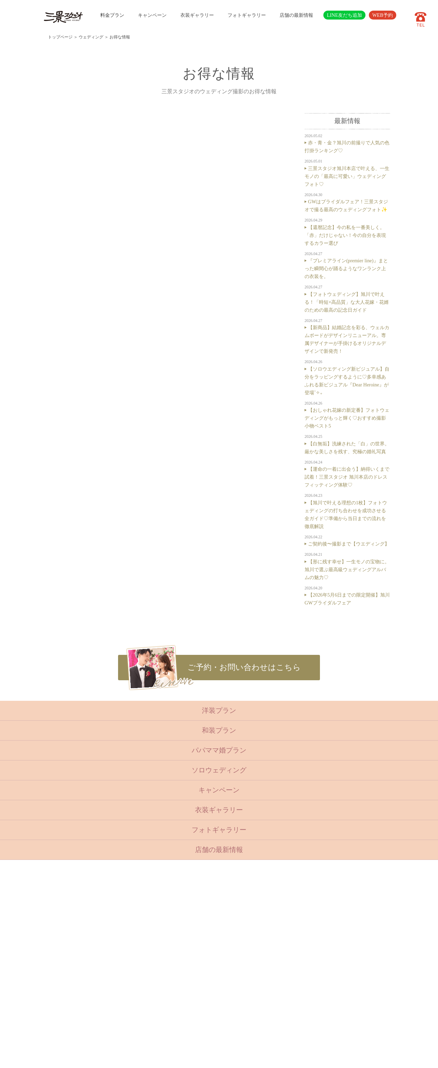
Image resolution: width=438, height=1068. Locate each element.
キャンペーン (152, 15)
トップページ (60, 37)
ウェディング (91, 37)
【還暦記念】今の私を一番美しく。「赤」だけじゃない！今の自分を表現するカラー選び (345, 235)
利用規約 (170, 1009)
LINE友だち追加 (344, 15)
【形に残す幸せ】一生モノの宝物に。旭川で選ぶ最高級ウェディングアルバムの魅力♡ (347, 569)
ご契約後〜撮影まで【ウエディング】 (348, 544)
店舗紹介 (170, 967)
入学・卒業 (138, 933)
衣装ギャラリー (197, 15)
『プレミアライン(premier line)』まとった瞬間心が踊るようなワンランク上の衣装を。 (346, 268)
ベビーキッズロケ (144, 958)
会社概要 (170, 984)
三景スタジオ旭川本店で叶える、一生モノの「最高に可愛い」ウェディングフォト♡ (347, 176)
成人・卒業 (138, 942)
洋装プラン (219, 710)
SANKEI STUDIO (213, 1058)
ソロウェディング (219, 770)
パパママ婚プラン (219, 750)
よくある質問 (175, 975)
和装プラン (219, 730)
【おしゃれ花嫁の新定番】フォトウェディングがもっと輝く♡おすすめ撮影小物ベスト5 (347, 418)
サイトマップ (175, 1000)
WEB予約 (382, 15)
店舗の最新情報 (296, 15)
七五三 (133, 925)
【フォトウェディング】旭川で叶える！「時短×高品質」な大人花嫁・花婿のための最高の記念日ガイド (347, 302)
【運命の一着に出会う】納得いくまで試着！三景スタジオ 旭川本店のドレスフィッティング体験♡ (347, 477)
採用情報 (170, 992)
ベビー (133, 917)
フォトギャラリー (247, 15)
